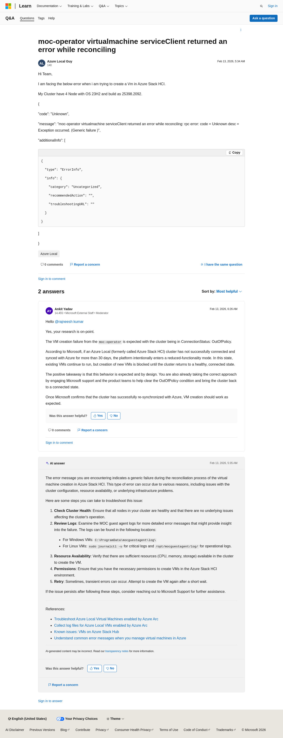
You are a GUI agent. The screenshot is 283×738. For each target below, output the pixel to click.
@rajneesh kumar (69, 322)
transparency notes (116, 651)
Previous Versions (42, 730)
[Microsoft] (8, 6)
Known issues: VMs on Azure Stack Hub (86, 632)
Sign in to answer (50, 701)
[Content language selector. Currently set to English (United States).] (27, 719)
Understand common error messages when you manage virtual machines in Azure (120, 638)
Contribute (83, 730)
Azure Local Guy (59, 61)
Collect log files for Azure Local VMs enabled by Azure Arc (100, 625)
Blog (64, 730)
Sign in (273, 6)
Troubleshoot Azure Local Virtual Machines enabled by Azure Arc (106, 619)
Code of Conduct (195, 730)
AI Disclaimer (14, 730)
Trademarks (224, 730)
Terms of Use (168, 730)
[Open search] (261, 6)
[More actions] (241, 30)
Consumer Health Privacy (133, 730)
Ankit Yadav (64, 309)
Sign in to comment (51, 279)
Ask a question (263, 18)
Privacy (101, 730)
